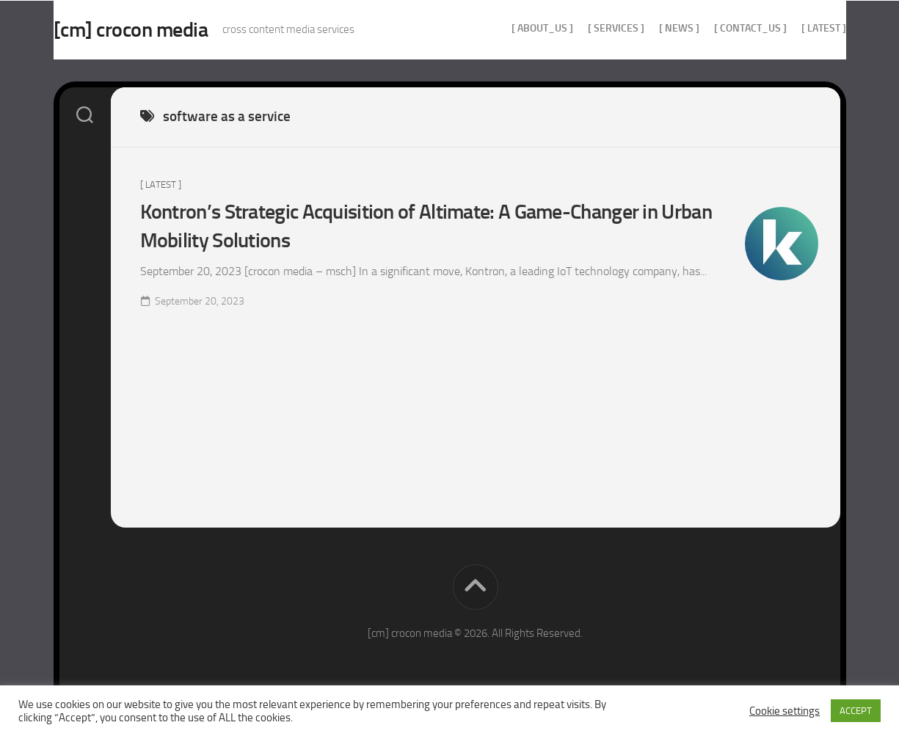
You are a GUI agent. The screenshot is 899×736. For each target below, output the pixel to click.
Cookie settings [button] (784, 711)
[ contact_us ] (721, 28)
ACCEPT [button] (856, 710)
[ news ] (650, 28)
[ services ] (586, 28)
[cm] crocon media (160, 30)
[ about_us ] (513, 28)
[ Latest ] (794, 28)
